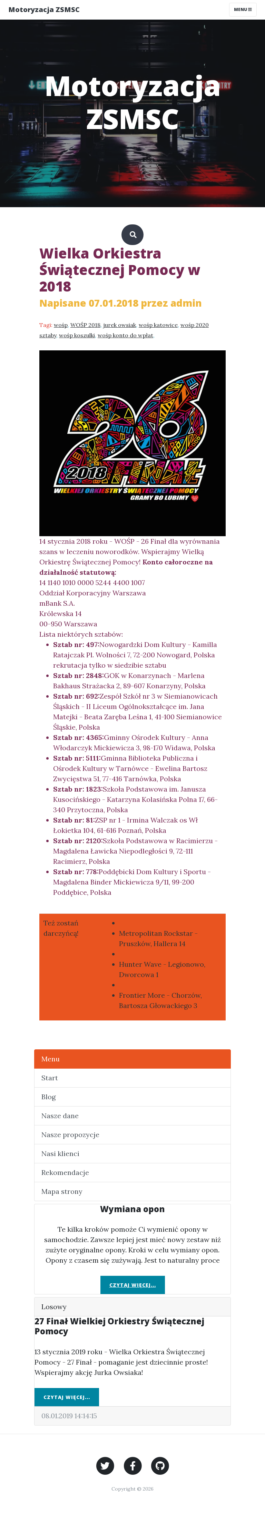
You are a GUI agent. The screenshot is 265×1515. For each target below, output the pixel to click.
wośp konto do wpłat (125, 335)
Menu (50, 1059)
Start (49, 1077)
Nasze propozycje (70, 1134)
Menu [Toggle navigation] (243, 9)
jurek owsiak (119, 324)
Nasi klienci (60, 1153)
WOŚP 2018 (85, 324)
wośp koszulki (77, 335)
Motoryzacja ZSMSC (44, 9)
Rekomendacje (65, 1172)
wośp (61, 324)
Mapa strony (61, 1191)
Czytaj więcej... (132, 1285)
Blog (48, 1096)
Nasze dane (60, 1115)
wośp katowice (158, 324)
